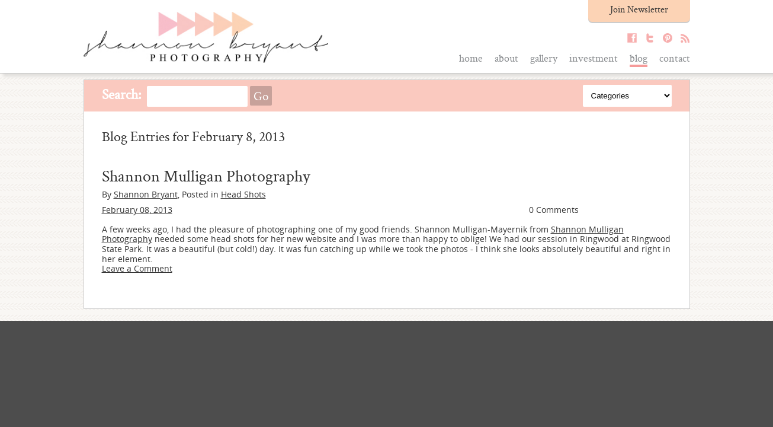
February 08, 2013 (137, 209)
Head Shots (243, 194)
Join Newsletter (639, 9)
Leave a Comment (137, 268)
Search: (122, 94)
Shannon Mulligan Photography (206, 175)
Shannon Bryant (146, 194)
